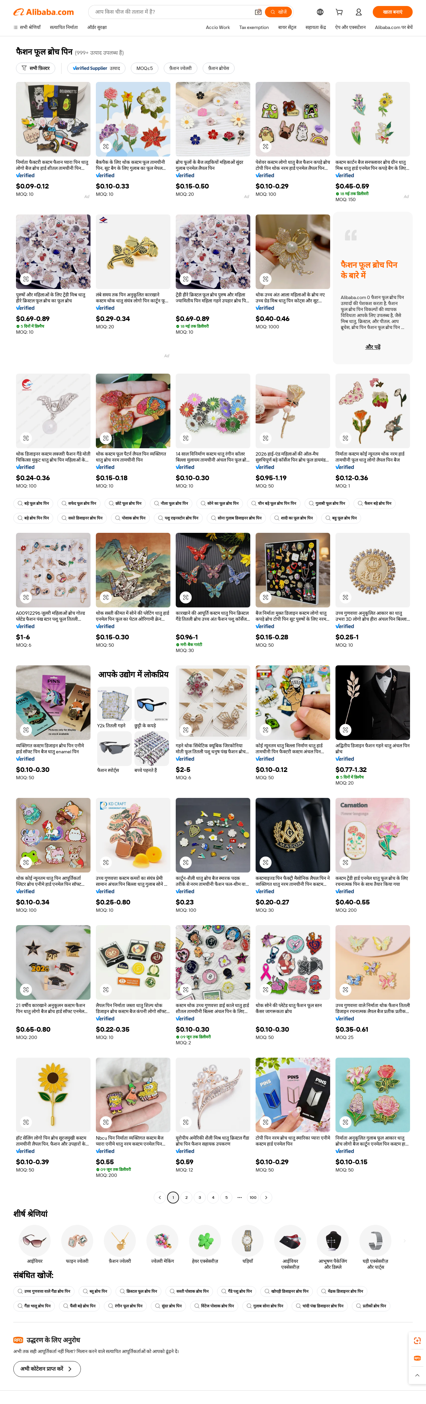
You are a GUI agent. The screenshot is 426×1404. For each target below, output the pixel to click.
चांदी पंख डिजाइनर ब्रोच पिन (319, 1306)
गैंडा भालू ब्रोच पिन (34, 1306)
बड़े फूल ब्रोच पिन (33, 503)
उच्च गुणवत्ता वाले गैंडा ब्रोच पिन (44, 1291)
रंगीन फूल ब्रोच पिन (125, 1306)
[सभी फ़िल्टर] (35, 68)
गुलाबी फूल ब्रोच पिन (327, 503)
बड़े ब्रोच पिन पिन (33, 518)
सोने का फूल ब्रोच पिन (220, 503)
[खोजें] (278, 12)
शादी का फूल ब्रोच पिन (293, 518)
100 (253, 1197)
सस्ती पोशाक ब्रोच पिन (189, 1291)
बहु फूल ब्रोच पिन (341, 518)
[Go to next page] (266, 1198)
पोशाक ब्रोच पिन (130, 518)
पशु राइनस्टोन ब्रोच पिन (178, 518)
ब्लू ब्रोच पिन (95, 1291)
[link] (417, 1340)
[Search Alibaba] (172, 12)
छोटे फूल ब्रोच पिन (125, 503)
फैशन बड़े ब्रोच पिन (374, 503)
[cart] (340, 13)
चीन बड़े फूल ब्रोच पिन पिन (273, 503)
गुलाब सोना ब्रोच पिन (265, 1306)
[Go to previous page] (160, 1198)
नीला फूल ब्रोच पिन (171, 503)
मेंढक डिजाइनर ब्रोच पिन (342, 1291)
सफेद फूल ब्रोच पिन (79, 503)
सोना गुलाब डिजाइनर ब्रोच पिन (236, 518)
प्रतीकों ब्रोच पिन (371, 1306)
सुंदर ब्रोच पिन (168, 1306)
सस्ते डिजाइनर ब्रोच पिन (82, 518)
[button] (258, 12)
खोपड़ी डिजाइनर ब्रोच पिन (287, 1291)
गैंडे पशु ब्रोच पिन (236, 1291)
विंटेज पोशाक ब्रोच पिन (214, 1306)
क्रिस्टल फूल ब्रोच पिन (138, 1291)
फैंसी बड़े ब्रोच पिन (79, 1306)
